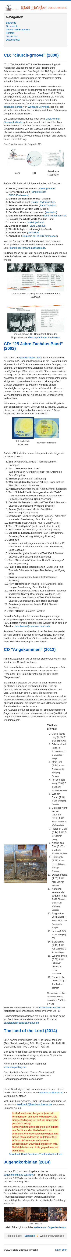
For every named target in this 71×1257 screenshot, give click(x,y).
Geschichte (12, 26)
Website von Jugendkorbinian (50, 1227)
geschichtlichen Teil (30, 357)
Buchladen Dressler (49, 1007)
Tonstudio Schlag (13, 106)
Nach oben (61, 1249)
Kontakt (10, 32)
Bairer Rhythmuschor (43, 202)
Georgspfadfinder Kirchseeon (44, 337)
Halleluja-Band (47, 188)
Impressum (12, 36)
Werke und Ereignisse (18, 29)
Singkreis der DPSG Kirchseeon (39, 236)
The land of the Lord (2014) (30, 1030)
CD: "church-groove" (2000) (31, 55)
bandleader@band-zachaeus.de (27, 247)
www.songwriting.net (15, 1067)
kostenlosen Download (50, 1092)
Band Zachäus (48, 205)
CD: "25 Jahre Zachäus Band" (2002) (33, 346)
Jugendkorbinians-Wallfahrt (19, 1174)
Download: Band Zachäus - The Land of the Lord (35, 1154)
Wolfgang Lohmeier (38, 106)
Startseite (11, 22)
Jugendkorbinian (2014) (27, 1162)
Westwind (51, 212)
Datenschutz (13, 39)
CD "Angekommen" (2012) (30, 649)
